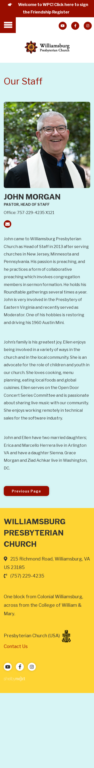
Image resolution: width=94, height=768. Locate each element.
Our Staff (23, 81)
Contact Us (16, 646)
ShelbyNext (14, 679)
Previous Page (26, 491)
